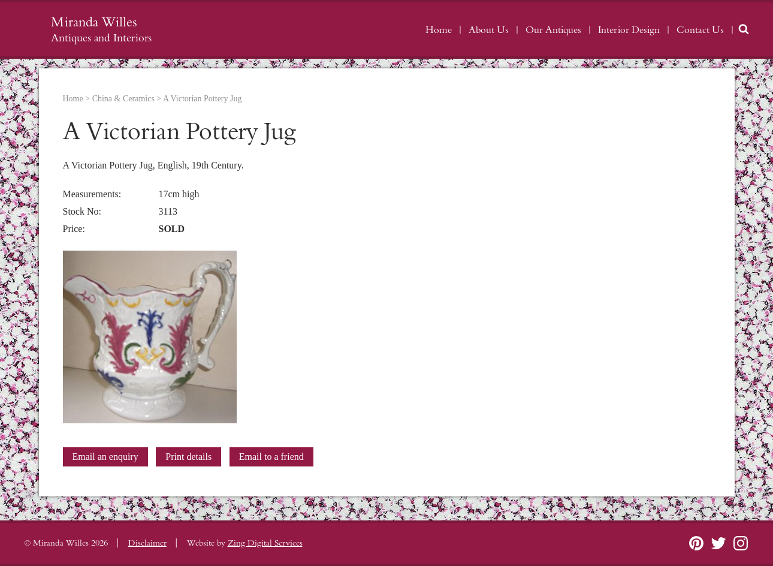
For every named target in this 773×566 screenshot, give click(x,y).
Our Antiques (553, 30)
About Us (489, 30)
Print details (188, 456)
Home (438, 30)
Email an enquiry (105, 456)
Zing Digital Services (265, 543)
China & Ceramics (123, 98)
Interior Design (629, 30)
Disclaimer (147, 543)
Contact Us (700, 30)
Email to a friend (271, 456)
